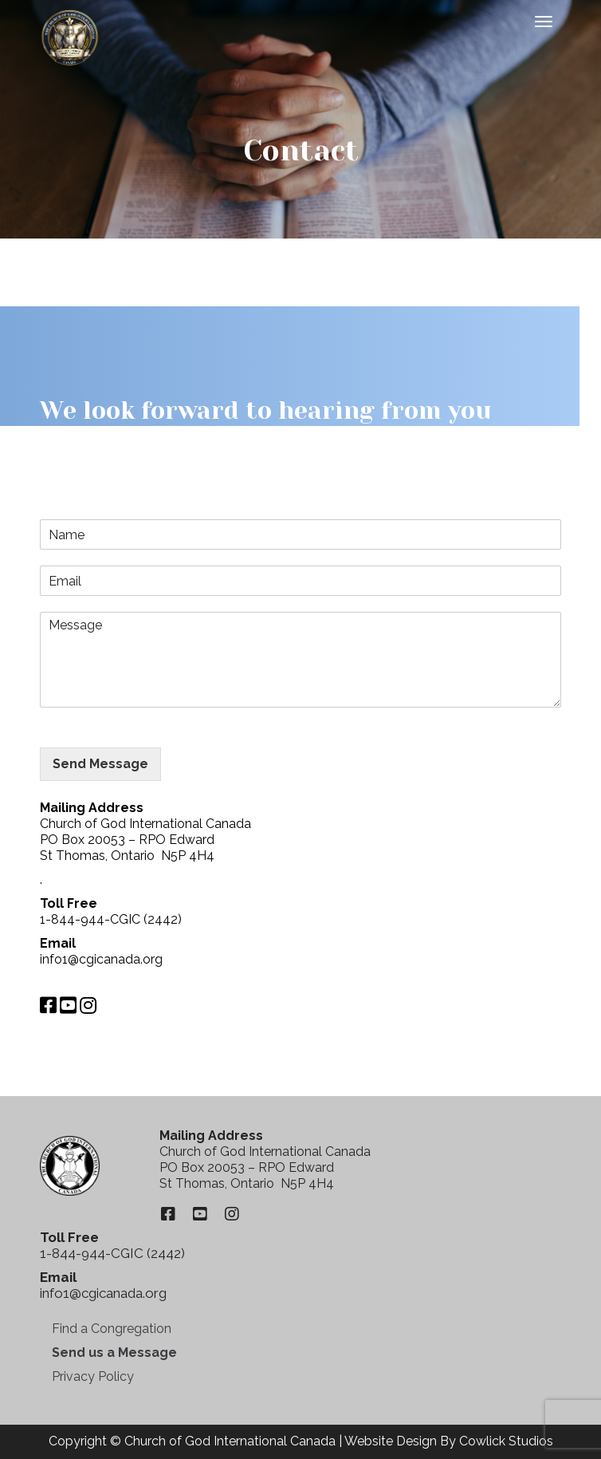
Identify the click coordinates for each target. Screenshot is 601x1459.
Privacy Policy (93, 1376)
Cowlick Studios (506, 1441)
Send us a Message (114, 1352)
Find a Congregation (111, 1328)
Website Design (390, 1441)
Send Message (100, 763)
